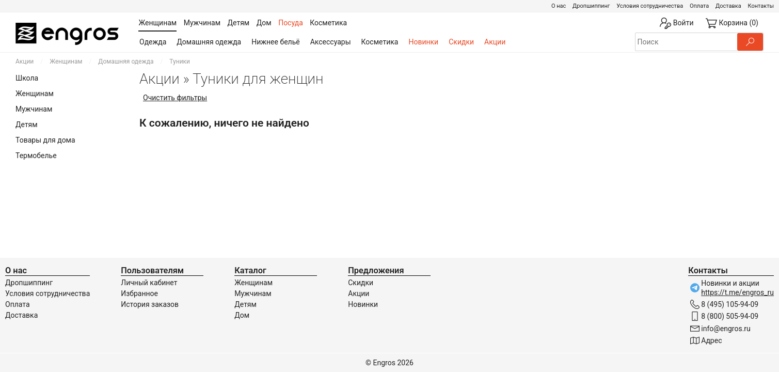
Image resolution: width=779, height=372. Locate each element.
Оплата (699, 6)
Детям (26, 124)
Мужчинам (33, 109)
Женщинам (66, 61)
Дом (241, 315)
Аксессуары (330, 42)
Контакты (761, 6)
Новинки (423, 42)
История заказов (150, 304)
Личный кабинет (149, 282)
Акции (494, 42)
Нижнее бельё (275, 42)
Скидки (461, 42)
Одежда (152, 42)
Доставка (728, 6)
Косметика (380, 42)
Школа (26, 78)
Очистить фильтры (175, 98)
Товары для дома (45, 140)
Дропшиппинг (591, 6)
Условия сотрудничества (649, 6)
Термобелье (36, 155)
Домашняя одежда (209, 42)
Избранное (139, 293)
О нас (558, 6)
